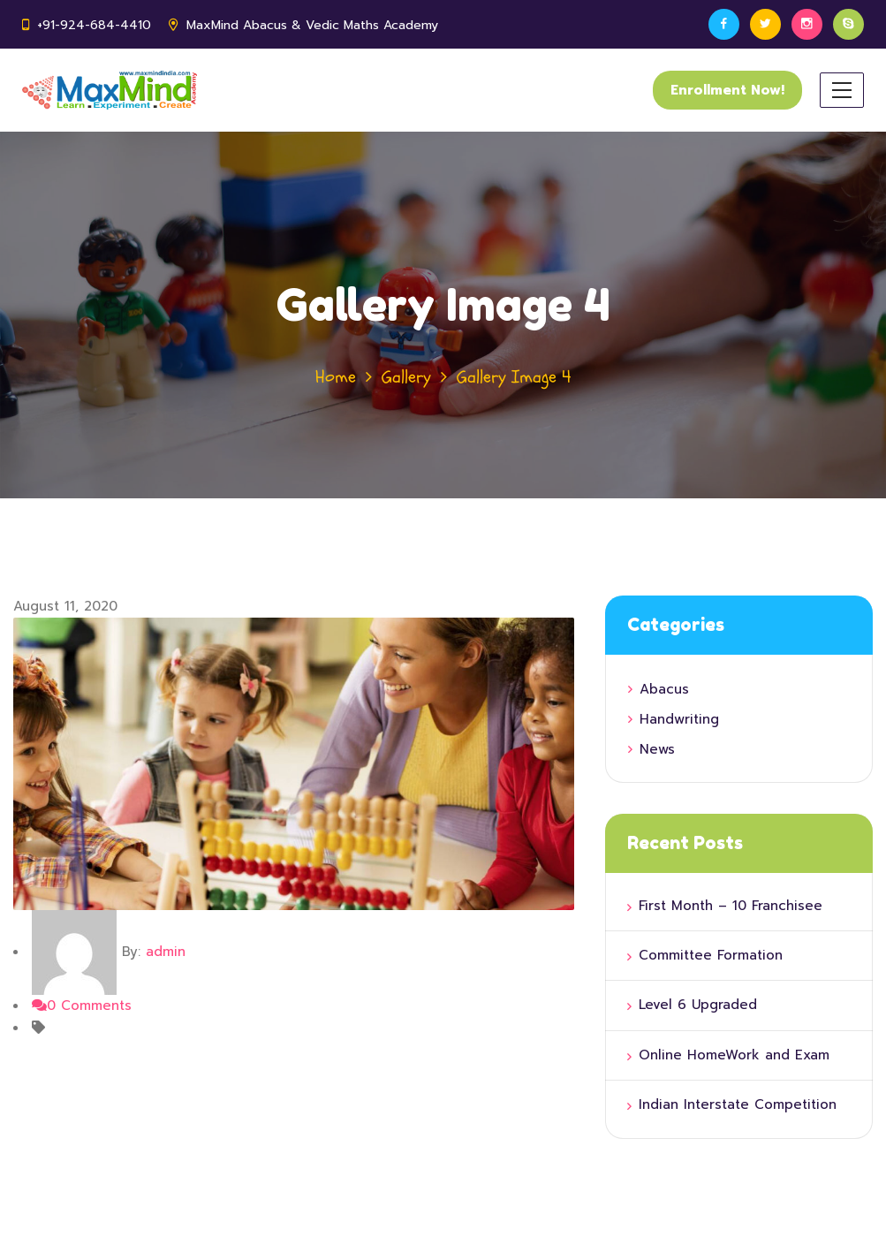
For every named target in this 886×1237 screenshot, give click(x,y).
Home (335, 377)
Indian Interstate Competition (738, 1104)
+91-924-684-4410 (94, 25)
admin (166, 951)
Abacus (664, 689)
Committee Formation (711, 955)
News (657, 749)
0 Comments (82, 1005)
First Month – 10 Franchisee (730, 905)
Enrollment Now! (727, 90)
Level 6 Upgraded (698, 1004)
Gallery (406, 377)
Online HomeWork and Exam (734, 1055)
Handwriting (679, 719)
